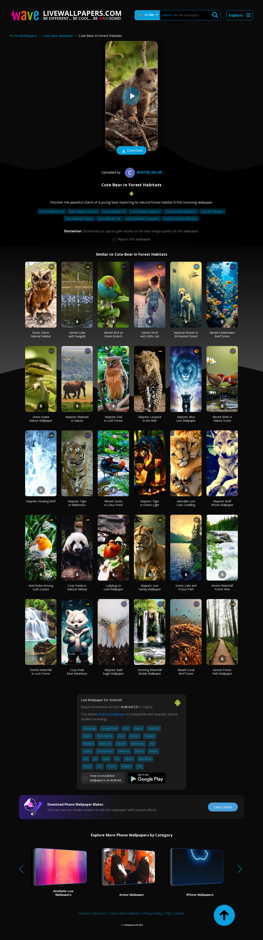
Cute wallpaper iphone (83, 211)
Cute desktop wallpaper (145, 211)
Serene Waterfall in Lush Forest (41, 671)
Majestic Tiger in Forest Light (149, 503)
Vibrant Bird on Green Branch (113, 334)
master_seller (143, 172)
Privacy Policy (152, 913)
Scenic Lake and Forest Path (186, 587)
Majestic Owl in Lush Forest (113, 418)
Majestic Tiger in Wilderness (77, 503)
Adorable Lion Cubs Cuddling (186, 503)
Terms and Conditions (124, 913)
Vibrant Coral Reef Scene (185, 671)
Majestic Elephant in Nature (77, 418)
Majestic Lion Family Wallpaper (150, 587)
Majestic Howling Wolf (41, 501)
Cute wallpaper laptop (79, 218)
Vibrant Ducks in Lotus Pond (113, 503)
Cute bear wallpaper (58, 35)
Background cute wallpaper (180, 218)
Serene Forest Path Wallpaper (222, 671)
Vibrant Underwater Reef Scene (222, 334)
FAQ (168, 913)
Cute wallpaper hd (114, 211)
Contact (83, 913)
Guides (180, 913)
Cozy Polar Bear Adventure (77, 671)
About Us (99, 913)
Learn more (223, 807)
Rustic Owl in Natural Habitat (41, 334)
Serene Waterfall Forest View (222, 587)
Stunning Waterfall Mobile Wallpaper (150, 671)
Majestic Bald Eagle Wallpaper (113, 671)
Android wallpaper (112, 714)
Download (131, 150)
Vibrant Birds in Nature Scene (222, 418)
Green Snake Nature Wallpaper (40, 418)
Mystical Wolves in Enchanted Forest (186, 334)
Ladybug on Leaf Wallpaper (113, 587)
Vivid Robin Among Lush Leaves (41, 587)
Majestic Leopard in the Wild (149, 418)
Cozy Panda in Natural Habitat (77, 587)
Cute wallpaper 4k (109, 218)
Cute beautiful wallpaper (180, 211)
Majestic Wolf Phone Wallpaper (222, 503)
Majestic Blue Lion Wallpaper (186, 418)
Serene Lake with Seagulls (77, 334)
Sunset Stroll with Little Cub (149, 334)
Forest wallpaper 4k (52, 211)
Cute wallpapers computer (142, 218)
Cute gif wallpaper (212, 211)
